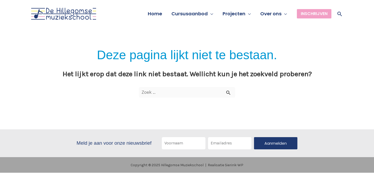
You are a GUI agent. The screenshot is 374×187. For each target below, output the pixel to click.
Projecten (234, 13)
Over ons (271, 13)
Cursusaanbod (189, 13)
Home (155, 13)
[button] (314, 13)
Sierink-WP (234, 165)
